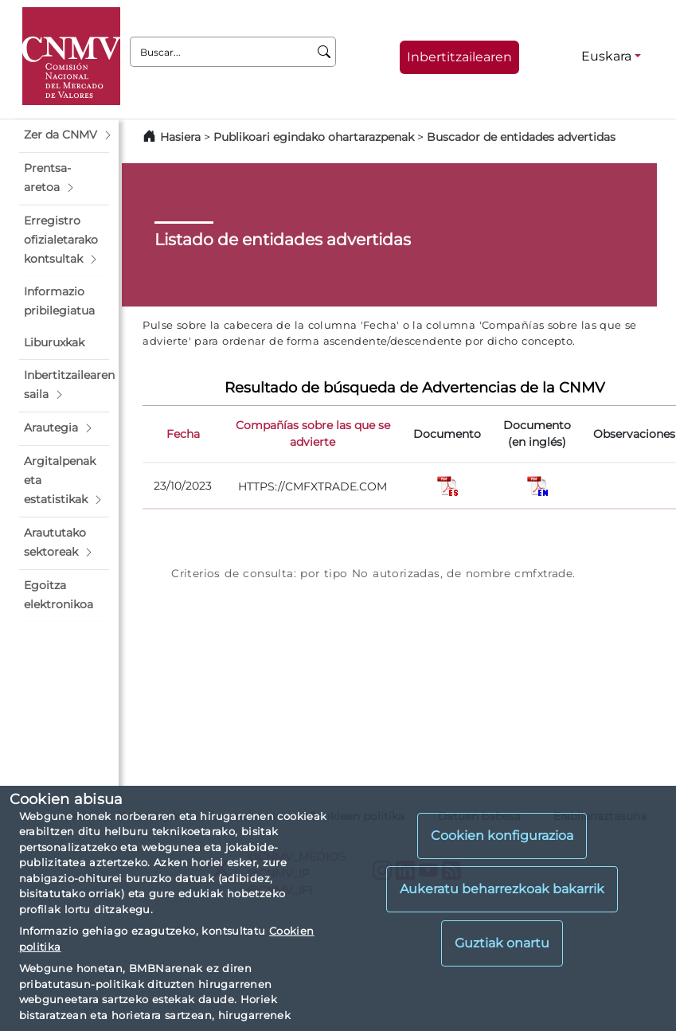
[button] (64, 135)
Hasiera (180, 137)
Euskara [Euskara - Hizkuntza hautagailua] (606, 56)
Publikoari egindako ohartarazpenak (313, 137)
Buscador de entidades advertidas (521, 137)
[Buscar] (324, 52)
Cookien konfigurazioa (502, 835)
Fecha (183, 434)
